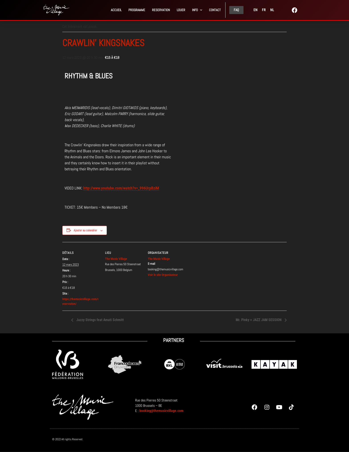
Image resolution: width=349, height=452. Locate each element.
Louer (181, 10)
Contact (215, 10)
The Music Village (116, 259)
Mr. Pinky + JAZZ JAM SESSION (259, 320)
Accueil (116, 10)
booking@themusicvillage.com (161, 411)
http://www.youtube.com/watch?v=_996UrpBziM (121, 188)
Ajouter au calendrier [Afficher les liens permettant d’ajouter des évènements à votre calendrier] (85, 230)
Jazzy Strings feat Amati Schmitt (99, 320)
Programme (136, 10)
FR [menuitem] (264, 10)
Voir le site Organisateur (163, 275)
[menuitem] (255, 10)
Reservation (161, 10)
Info (197, 10)
